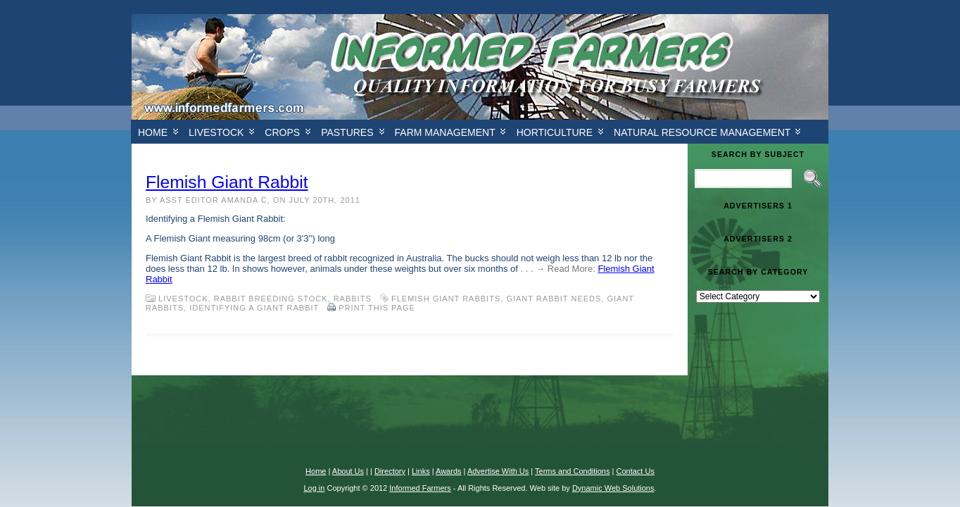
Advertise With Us (498, 471)
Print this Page (377, 307)
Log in (313, 488)
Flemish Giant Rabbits (445, 298)
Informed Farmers (419, 488)
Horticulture (555, 132)
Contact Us (635, 471)
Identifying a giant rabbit (254, 307)
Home (153, 132)
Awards (448, 471)
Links (421, 471)
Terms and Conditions (572, 471)
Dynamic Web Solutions (613, 488)
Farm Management (445, 132)
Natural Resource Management (702, 132)
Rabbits (353, 298)
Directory (389, 471)
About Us (348, 471)
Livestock (216, 132)
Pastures (347, 132)
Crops (282, 132)
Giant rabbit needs (553, 298)
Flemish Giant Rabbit (227, 182)
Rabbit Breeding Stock (271, 298)
